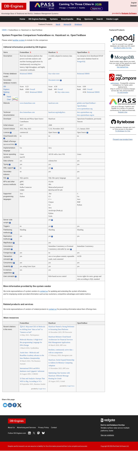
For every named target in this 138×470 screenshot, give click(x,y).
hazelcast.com (53, 103)
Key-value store (53, 74)
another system (19, 40)
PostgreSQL (81, 61)
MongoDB (67, 24)
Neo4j (58, 24)
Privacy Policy (43, 428)
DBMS (4, 30)
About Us (11, 428)
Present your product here (122, 139)
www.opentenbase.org (84, 109)
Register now (122, 112)
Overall (32, 89)
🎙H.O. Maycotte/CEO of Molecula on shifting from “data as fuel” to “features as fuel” (32, 329)
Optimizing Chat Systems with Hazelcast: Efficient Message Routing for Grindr (59, 375)
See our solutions (107, 435)
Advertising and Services (26, 428)
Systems (54, 19)
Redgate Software (129, 13)
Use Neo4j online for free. (123, 48)
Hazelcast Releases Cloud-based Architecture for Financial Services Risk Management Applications (60, 339)
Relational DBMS (26, 74)
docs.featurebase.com (27, 112)
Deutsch (133, 6)
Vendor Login (112, 19)
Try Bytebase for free (122, 131)
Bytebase (78, 24)
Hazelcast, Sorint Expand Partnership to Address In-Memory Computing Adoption (61, 362)
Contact (54, 428)
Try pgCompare (122, 92)
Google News (42, 389)
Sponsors (88, 19)
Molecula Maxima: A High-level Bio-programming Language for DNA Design (31, 342)
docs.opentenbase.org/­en (85, 115)
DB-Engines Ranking (37, 19)
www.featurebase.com (27, 103)
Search (99, 19)
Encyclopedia (67, 19)
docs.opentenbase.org (84, 112)
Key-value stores (63, 92)
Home (22, 19)
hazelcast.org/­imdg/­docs (56, 112)
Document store (53, 80)
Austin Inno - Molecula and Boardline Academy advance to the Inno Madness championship (32, 355)
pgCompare (115, 83)
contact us (44, 291)
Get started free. (122, 67)
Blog (79, 19)
